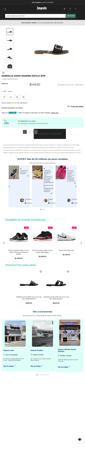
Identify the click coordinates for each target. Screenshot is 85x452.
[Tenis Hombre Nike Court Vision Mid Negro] (43, 243)
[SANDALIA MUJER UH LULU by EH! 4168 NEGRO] (28, 287)
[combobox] (40, 17)
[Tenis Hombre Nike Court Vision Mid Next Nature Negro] (19, 243)
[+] (35, 132)
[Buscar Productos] (71, 16)
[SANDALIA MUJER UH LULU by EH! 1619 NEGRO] (56, 287)
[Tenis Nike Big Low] (66, 243)
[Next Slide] (75, 186)
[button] (4, 97)
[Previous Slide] (9, 186)
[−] (25, 132)
